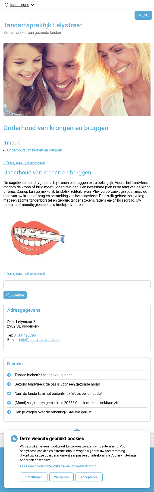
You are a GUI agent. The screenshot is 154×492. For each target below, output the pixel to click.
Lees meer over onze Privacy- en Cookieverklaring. (58, 466)
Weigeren (61, 477)
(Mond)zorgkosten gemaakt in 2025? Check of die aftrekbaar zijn (67, 403)
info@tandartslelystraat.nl (39, 340)
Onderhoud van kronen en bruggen (34, 150)
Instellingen (34, 477)
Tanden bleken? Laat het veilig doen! (44, 375)
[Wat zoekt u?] (77, 284)
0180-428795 (25, 335)
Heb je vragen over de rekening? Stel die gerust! (54, 412)
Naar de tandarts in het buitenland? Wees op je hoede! (58, 393)
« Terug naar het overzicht (24, 163)
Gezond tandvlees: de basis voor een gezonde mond (57, 384)
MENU (143, 15)
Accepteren (89, 477)
